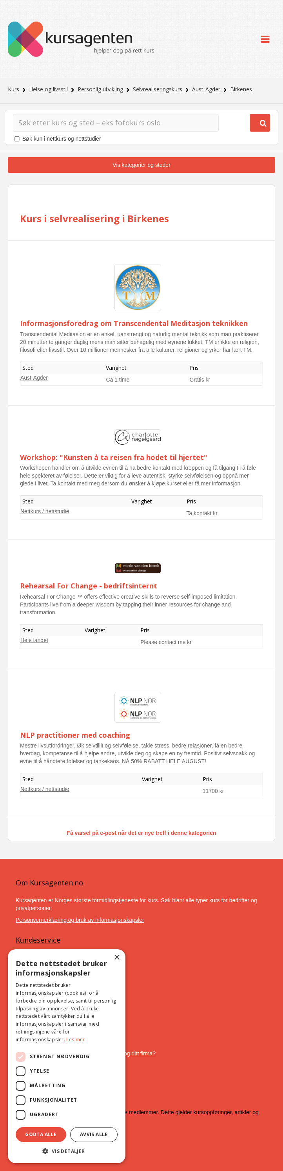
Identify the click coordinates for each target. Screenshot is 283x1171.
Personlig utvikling (100, 89)
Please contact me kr (166, 642)
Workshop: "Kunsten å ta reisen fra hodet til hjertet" (113, 457)
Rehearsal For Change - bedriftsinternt (88, 585)
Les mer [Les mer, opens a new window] (75, 1039)
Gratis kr (199, 379)
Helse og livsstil (48, 89)
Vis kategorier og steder (141, 165)
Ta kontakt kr (202, 513)
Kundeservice (38, 940)
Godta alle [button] (40, 1134)
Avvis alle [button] (94, 1134)
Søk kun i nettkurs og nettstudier (61, 139)
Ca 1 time (117, 379)
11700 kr (213, 791)
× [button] (117, 958)
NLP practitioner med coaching (75, 735)
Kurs (13, 89)
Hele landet (34, 640)
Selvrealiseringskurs (157, 89)
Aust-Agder (206, 89)
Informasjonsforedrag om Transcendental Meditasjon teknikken (134, 323)
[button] (67, 1151)
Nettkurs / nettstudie (44, 511)
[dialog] (66, 1056)
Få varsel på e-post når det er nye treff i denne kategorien (141, 833)
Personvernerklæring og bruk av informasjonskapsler (80, 920)
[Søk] (116, 123)
